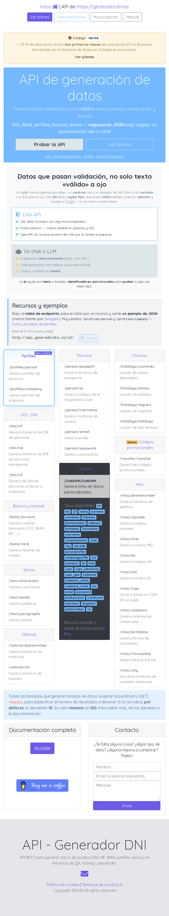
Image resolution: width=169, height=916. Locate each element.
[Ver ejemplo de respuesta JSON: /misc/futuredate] (140, 657)
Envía (127, 805)
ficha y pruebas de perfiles (34, 324)
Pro (67, 634)
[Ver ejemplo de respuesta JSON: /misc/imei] (140, 542)
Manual (132, 17)
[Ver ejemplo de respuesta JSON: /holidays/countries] (140, 372)
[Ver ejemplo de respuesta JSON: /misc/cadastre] (140, 616)
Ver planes (39, 17)
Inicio (49, 7)
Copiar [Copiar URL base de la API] (88, 338)
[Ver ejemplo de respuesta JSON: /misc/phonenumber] (140, 501)
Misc (140, 484)
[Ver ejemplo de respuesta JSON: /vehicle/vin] (29, 673)
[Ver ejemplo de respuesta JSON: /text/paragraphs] (29, 617)
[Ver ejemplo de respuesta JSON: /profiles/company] (29, 394)
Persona (84, 355)
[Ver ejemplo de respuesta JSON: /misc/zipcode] (140, 523)
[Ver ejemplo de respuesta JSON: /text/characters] (29, 584)
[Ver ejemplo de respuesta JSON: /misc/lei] (140, 558)
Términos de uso (96, 884)
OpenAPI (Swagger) (110, 156)
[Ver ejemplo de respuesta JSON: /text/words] (29, 600)
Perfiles (89, 156)
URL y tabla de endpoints (63, 156)
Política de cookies (63, 884)
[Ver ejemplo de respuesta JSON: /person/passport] (84, 372)
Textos (29, 569)
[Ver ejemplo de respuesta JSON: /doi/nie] (29, 456)
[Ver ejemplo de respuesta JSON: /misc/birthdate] (140, 638)
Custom (84, 468)
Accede (42, 748)
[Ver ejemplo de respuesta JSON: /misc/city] (140, 676)
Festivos (140, 355)
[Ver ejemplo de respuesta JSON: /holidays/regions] (140, 408)
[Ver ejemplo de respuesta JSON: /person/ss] (84, 394)
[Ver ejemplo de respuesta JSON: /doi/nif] (29, 432)
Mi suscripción (106, 17)
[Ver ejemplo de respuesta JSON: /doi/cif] (29, 483)
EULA (117, 884)
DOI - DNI (29, 414)
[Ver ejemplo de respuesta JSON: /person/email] (84, 435)
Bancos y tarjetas (29, 506)
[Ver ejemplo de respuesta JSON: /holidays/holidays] (140, 424)
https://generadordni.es (102, 7)
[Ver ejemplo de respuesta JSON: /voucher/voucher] (140, 464)
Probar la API (49, 144)
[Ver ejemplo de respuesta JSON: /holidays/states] (140, 391)
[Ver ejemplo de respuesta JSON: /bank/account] (29, 525)
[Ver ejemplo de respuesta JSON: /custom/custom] (84, 486)
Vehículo (29, 634)
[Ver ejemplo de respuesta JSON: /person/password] (84, 451)
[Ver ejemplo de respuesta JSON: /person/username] (84, 416)
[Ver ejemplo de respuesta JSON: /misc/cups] (140, 594)
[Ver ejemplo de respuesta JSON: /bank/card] (29, 550)
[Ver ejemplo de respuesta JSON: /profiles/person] (29, 373)
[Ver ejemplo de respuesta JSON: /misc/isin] (140, 575)
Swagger (51, 318)
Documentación (71, 17)
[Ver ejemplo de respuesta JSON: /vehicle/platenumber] (29, 651)
